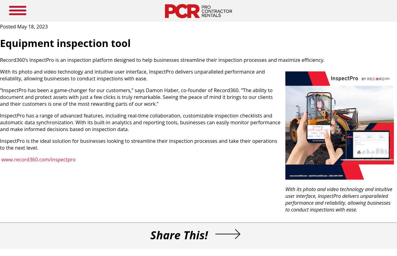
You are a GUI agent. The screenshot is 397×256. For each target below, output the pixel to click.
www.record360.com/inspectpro (38, 159)
